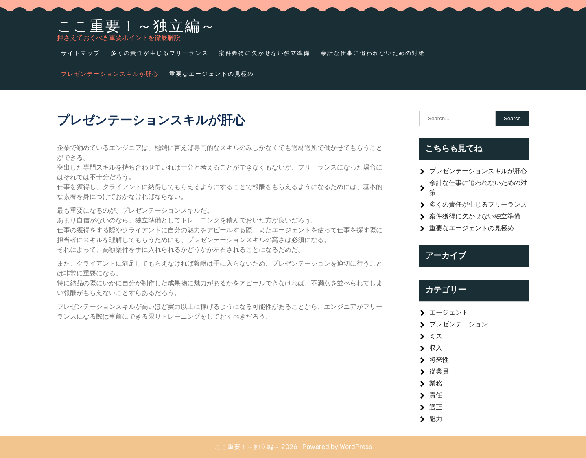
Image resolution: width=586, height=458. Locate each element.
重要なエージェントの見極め (211, 73)
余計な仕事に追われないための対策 (373, 53)
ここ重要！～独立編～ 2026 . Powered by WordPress (293, 447)
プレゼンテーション (458, 324)
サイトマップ (80, 53)
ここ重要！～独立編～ (136, 25)
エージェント (448, 312)
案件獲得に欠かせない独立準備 (264, 53)
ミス (435, 336)
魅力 (435, 419)
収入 (435, 348)
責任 (435, 395)
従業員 (439, 371)
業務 (435, 383)
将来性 (439, 359)
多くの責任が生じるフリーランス (159, 53)
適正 (435, 407)
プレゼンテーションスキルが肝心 (110, 73)
